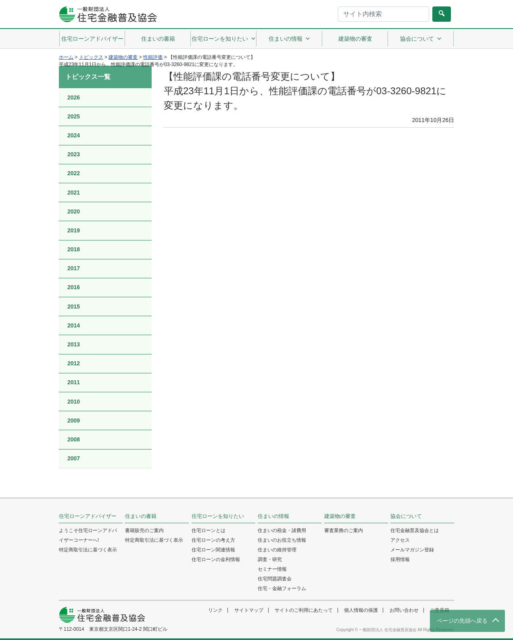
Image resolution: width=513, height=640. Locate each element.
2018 (73, 249)
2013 (73, 344)
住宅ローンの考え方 (213, 540)
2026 (73, 97)
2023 (73, 154)
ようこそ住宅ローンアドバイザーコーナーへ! (88, 535)
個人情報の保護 (361, 610)
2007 (73, 458)
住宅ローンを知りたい (224, 38)
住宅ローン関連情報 (213, 550)
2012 (73, 363)
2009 (73, 420)
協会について (421, 38)
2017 (73, 268)
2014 (73, 325)
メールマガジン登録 (412, 550)
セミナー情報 (272, 569)
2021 (73, 192)
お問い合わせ (404, 610)
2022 (73, 173)
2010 (73, 401)
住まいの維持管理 (277, 550)
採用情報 (400, 559)
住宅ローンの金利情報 (216, 559)
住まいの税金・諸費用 (282, 530)
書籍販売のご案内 (144, 530)
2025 (73, 116)
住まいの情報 (290, 38)
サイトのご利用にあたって (304, 610)
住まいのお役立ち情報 (282, 540)
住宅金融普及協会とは (414, 530)
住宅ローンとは (208, 530)
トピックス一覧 (88, 76)
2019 (73, 230)
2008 (73, 439)
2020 (73, 211)
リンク (215, 610)
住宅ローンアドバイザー (92, 38)
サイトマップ (248, 610)
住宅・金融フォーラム (282, 588)
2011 (73, 382)
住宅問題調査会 (275, 579)
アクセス (400, 540)
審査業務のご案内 (343, 530)
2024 (73, 135)
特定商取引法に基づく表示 (88, 550)
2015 (73, 306)
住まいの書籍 (158, 38)
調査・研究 (270, 559)
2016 (73, 287)
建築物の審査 (355, 38)
